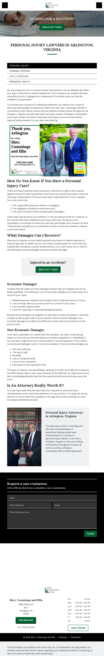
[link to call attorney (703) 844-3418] (5, 5)
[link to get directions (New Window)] (26, 609)
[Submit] (90, 534)
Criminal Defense (19, 71)
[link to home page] (52, 5)
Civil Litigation (18, 76)
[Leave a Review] (78, 628)
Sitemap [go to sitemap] (63, 637)
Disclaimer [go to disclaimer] (76, 637)
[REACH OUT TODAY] (52, 27)
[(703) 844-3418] (26, 620)
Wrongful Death (19, 81)
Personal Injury (19, 65)
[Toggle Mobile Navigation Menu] (99, 5)
